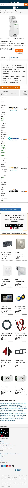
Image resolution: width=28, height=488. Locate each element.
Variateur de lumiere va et (6, 403)
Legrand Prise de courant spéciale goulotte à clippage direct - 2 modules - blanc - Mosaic (6, 390)
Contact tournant (4, 405)
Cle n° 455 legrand (21, 406)
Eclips (24, 415)
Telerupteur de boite (22, 408)
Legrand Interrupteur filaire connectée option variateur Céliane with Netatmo (7, 282)
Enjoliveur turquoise (5, 411)
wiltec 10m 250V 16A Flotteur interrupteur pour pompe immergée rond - (20, 309)
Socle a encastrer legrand (10, 410)
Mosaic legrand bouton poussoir (7, 420)
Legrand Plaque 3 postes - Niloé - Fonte (21, 361)
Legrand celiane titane (18, 403)
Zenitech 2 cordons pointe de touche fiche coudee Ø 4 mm (21, 335)
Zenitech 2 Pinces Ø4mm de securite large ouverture (6, 362)
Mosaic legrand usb (14, 411)
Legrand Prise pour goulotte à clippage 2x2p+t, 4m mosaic (20, 389)
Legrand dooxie (4, 418)
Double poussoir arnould (17, 416)
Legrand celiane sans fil (5, 416)
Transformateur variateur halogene (8, 406)
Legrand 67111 (21, 418)
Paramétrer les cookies (5, 460)
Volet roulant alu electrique (15, 405)
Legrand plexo (7, 415)
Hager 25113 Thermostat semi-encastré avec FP (19, 281)
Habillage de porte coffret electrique (8, 408)
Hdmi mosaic (20, 410)
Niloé (25, 403)
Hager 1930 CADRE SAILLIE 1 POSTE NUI (6, 335)
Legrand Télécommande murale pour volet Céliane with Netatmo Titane (20, 256)
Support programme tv (17, 415)
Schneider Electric (14, 57)
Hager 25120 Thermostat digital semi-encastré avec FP (6, 309)
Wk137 (2, 410)
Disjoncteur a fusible (13, 418)
